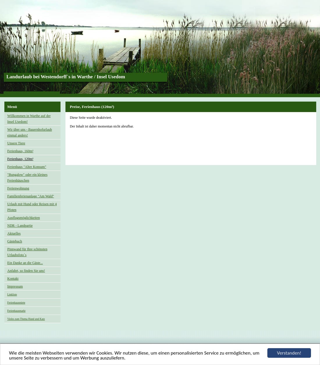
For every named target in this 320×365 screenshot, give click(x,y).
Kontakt (13, 279)
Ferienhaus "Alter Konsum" (26, 167)
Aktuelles (14, 233)
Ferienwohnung (18, 188)
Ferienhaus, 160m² (20, 151)
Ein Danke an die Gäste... (25, 263)
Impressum (15, 286)
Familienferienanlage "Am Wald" (30, 196)
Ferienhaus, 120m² (20, 159)
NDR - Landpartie (20, 226)
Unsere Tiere (16, 143)
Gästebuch (14, 241)
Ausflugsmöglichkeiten (23, 218)
